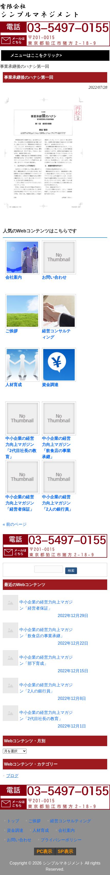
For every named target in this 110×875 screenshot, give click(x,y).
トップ (13, 821)
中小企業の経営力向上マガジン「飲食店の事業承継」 (56, 447)
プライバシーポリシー (61, 840)
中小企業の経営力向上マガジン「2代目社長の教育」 (20, 447)
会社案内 (13, 277)
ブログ (12, 775)
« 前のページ (15, 524)
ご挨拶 (11, 331)
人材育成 (13, 385)
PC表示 (44, 851)
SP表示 (65, 851)
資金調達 (50, 385)
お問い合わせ (54, 277)
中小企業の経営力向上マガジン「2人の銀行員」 (57, 503)
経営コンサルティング (56, 334)
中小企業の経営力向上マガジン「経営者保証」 (19, 503)
